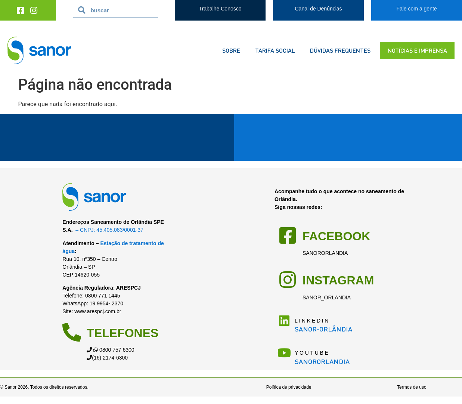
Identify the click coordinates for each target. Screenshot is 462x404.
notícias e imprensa (417, 50)
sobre (231, 50)
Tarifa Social (275, 50)
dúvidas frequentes (340, 50)
